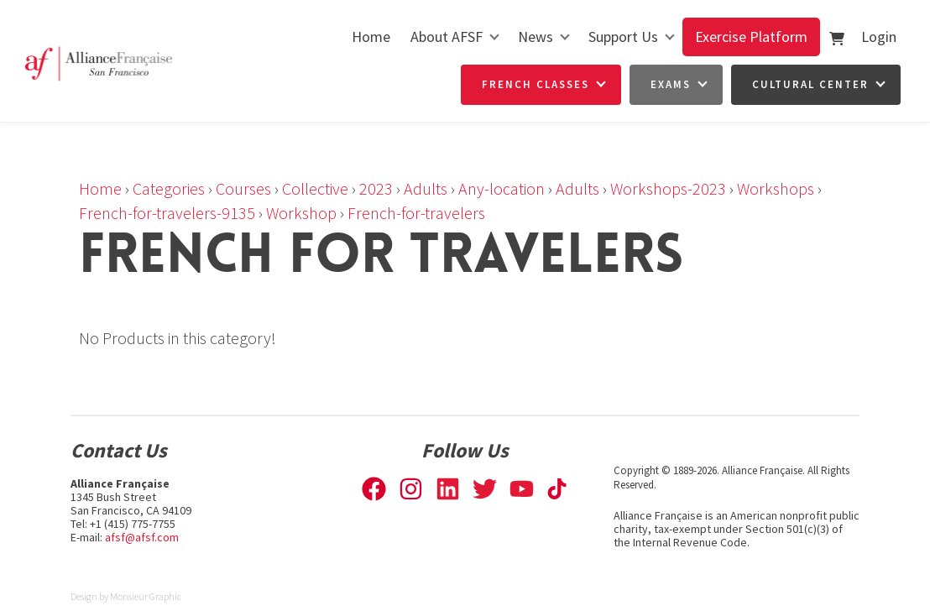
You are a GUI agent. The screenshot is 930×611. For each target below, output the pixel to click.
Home (371, 36)
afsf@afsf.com (142, 537)
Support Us (623, 36)
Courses (243, 188)
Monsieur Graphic (145, 596)
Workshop (301, 212)
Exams (670, 84)
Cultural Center (810, 84)
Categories (169, 188)
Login (878, 36)
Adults (425, 188)
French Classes (535, 84)
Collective (315, 188)
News (535, 36)
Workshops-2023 (668, 188)
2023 (376, 188)
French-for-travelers (416, 212)
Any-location (501, 188)
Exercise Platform (751, 36)
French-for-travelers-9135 (167, 212)
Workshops (775, 188)
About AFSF (446, 36)
